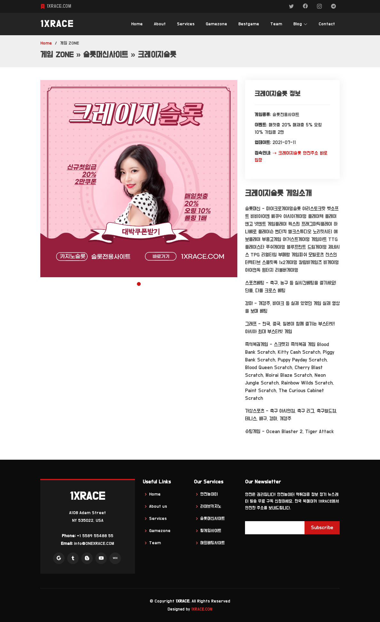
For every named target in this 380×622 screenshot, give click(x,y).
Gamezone (216, 24)
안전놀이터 (209, 494)
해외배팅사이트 (212, 543)
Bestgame (248, 24)
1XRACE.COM (201, 609)
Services (185, 24)
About (160, 24)
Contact (327, 24)
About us (158, 506)
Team (276, 24)
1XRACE (57, 24)
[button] (139, 284)
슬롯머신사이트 (212, 518)
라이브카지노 (210, 506)
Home (137, 24)
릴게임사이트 (210, 531)
